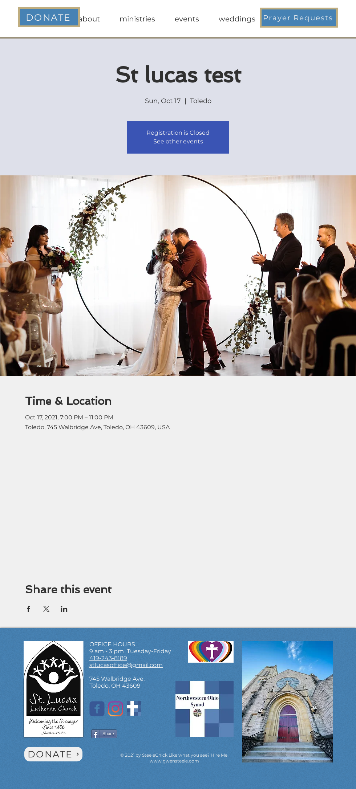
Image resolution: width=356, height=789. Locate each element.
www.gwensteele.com (174, 761)
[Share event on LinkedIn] (64, 609)
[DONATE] (49, 17)
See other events (178, 141)
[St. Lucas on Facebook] (97, 708)
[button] (299, 18)
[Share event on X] (46, 609)
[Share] (104, 733)
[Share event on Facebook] (28, 609)
